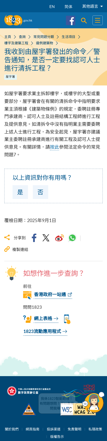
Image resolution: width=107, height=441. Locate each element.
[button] (93, 402)
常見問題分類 (43, 36)
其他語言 (92, 6)
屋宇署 (10, 77)
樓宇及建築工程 (16, 43)
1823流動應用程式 (42, 331)
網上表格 (43, 318)
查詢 (22, 36)
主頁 (7, 36)
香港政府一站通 (50, 294)
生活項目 (68, 36)
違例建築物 (44, 43)
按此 (54, 147)
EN (52, 6)
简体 (68, 6)
